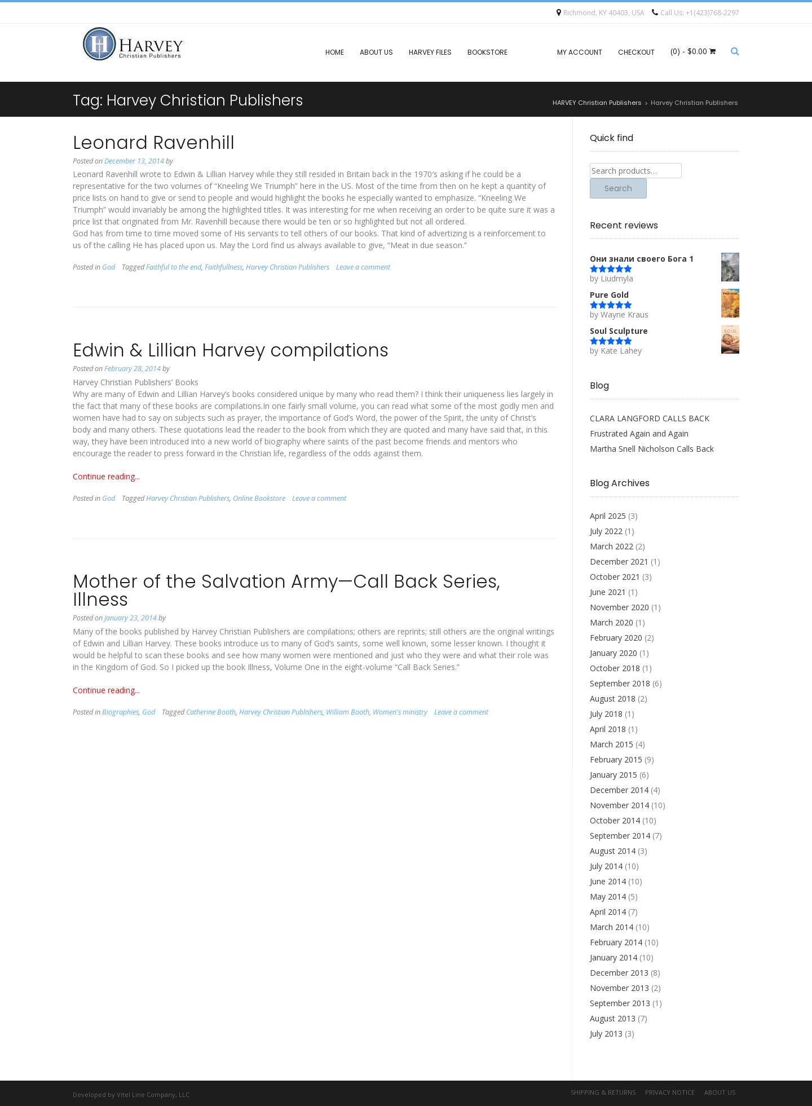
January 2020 (613, 652)
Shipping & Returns (603, 1092)
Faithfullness (223, 267)
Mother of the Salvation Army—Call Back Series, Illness (286, 590)
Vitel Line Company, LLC (153, 1094)
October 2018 (615, 668)
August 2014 (613, 850)
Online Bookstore (259, 498)
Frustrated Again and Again (639, 433)
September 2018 (620, 683)
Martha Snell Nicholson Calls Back (652, 448)
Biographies (120, 712)
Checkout (636, 52)
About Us (376, 52)
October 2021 (615, 576)
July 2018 (606, 713)
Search (618, 188)
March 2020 (611, 622)
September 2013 (620, 1003)
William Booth (347, 712)
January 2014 (613, 957)
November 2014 (619, 805)
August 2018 (613, 698)
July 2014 (606, 866)
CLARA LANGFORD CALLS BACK (649, 418)
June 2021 (608, 592)
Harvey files (430, 52)
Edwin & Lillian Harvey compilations (231, 350)
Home (334, 52)
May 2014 (608, 896)
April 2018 (608, 729)
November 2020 (619, 607)
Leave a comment (363, 267)
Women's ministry (400, 712)
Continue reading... (106, 476)
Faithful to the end (173, 267)
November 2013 (619, 987)
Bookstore (487, 52)
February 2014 (616, 942)
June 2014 (608, 881)
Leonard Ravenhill (154, 142)
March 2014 (611, 927)
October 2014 (615, 820)
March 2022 (611, 546)
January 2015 (613, 774)
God (108, 267)
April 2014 (608, 911)
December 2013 (619, 972)
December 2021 (619, 561)
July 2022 (606, 531)
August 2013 (613, 1018)
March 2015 (611, 744)
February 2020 (616, 637)
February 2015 (616, 759)
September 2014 (620, 835)
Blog (532, 52)
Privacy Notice (670, 1092)
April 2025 (608, 515)
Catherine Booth (211, 712)
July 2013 (606, 1033)
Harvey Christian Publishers (287, 267)
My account (579, 52)
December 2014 (619, 790)
